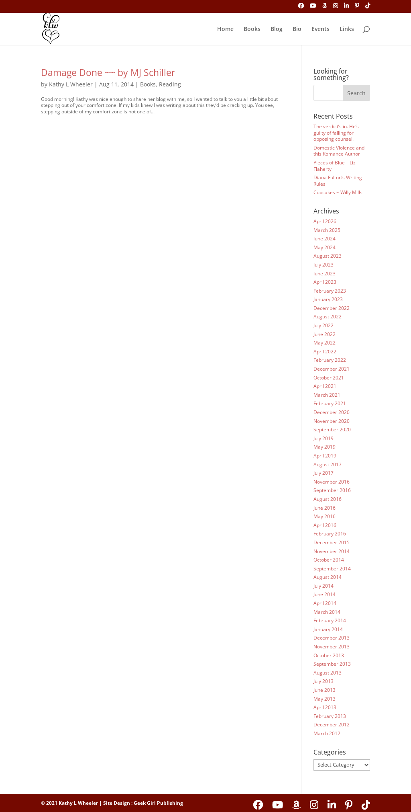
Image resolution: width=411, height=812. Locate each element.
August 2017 (327, 464)
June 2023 (324, 273)
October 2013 (328, 655)
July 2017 (323, 473)
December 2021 (331, 368)
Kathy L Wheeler (71, 84)
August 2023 (327, 255)
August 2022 (327, 316)
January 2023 (328, 299)
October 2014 (328, 559)
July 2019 (323, 438)
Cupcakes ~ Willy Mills (337, 192)
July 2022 (323, 325)
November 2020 (331, 421)
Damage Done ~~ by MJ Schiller (108, 72)
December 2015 (331, 542)
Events (320, 29)
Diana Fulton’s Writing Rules (337, 180)
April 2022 (324, 351)
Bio (297, 29)
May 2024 (324, 247)
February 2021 (329, 403)
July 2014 (323, 585)
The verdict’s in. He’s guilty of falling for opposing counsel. (336, 132)
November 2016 (331, 481)
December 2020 (331, 412)
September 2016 (332, 490)
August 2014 (327, 577)
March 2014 (326, 612)
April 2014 (324, 603)
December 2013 (331, 637)
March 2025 (326, 230)
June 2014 (324, 594)
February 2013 (329, 716)
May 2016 (324, 516)
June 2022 (324, 334)
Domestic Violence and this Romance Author (338, 151)
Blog (277, 29)
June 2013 (324, 690)
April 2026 (324, 221)
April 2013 (324, 707)
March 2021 (326, 395)
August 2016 (327, 499)
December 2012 (331, 724)
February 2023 (329, 290)
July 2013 (323, 681)
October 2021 (328, 377)
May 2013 (324, 698)
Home (225, 29)
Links (347, 29)
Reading (170, 84)
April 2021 (324, 386)
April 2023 (324, 282)
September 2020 (332, 429)
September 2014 (332, 568)
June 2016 (324, 507)
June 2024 (324, 238)
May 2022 (324, 342)
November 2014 (331, 551)
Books (252, 29)
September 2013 (332, 663)
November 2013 (331, 646)
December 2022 (331, 308)
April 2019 (324, 455)
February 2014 (329, 620)
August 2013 (327, 672)
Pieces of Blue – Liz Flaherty (334, 165)
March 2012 (326, 733)
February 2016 (329, 533)
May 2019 (324, 446)
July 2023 (323, 264)
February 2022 (329, 360)
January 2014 (328, 629)
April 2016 (324, 525)
